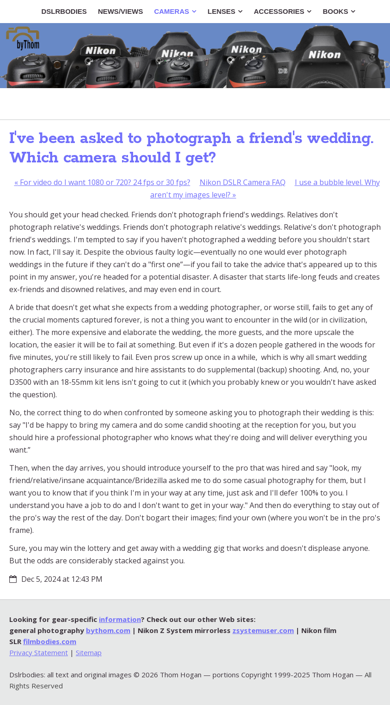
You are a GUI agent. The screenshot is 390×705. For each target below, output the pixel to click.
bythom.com (108, 630)
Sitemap (89, 652)
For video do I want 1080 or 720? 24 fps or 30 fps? (102, 182)
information (120, 619)
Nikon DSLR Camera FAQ (243, 182)
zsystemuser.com (263, 630)
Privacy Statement (38, 652)
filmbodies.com (49, 641)
